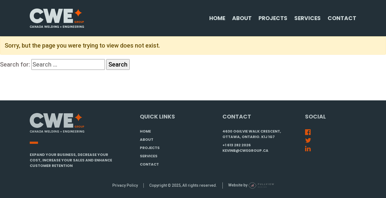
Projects (273, 18)
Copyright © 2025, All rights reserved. (183, 185)
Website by (251, 185)
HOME (145, 131)
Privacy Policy (125, 185)
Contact (342, 18)
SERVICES (148, 156)
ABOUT (146, 139)
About (242, 18)
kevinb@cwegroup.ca (245, 150)
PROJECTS (150, 147)
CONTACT (149, 164)
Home (217, 18)
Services (307, 18)
